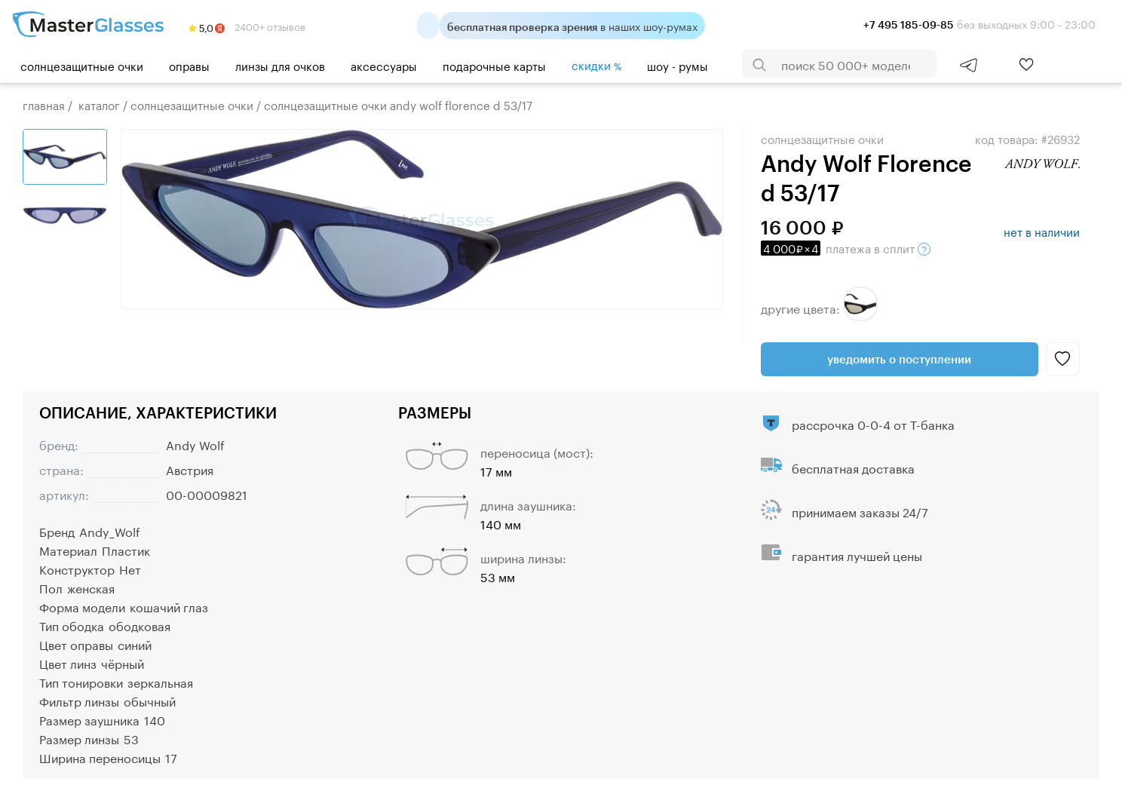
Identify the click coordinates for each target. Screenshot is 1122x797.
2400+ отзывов (247, 25)
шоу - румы (677, 65)
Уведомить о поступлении (899, 359)
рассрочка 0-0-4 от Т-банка (873, 423)
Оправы (189, 65)
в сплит (845, 247)
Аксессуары (384, 65)
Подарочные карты (494, 65)
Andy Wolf (195, 443)
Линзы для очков (280, 65)
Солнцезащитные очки (81, 65)
